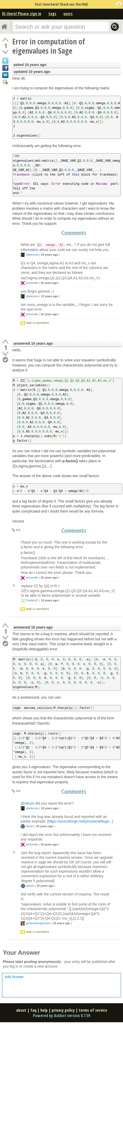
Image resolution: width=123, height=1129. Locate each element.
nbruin (30, 826)
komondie (32, 282)
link (18, 530)
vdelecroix (32, 254)
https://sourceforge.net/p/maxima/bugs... (80, 821)
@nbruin (27, 803)
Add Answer (14, 977)
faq (33, 1010)
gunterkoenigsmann (38, 923)
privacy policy (63, 1010)
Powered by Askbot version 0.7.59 (61, 1015)
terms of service (93, 1010)
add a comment (37, 323)
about (21, 1010)
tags (52, 13)
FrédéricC (32, 600)
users (68, 13)
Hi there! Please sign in (21, 13)
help (44, 1010)
